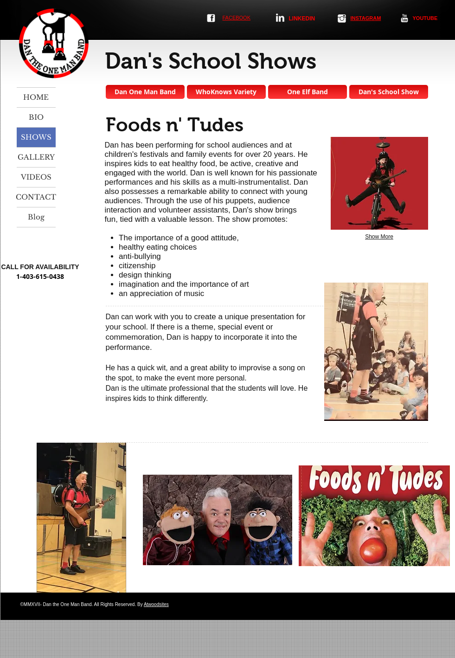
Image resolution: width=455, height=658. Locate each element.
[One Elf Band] (307, 92)
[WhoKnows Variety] (226, 92)
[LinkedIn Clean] (280, 17)
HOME (36, 97)
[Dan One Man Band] (145, 92)
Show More (379, 236)
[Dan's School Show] (388, 92)
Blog (36, 217)
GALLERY (36, 157)
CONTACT (36, 197)
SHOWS (36, 137)
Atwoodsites (156, 604)
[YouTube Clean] (404, 18)
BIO (36, 117)
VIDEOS (36, 177)
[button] (379, 183)
